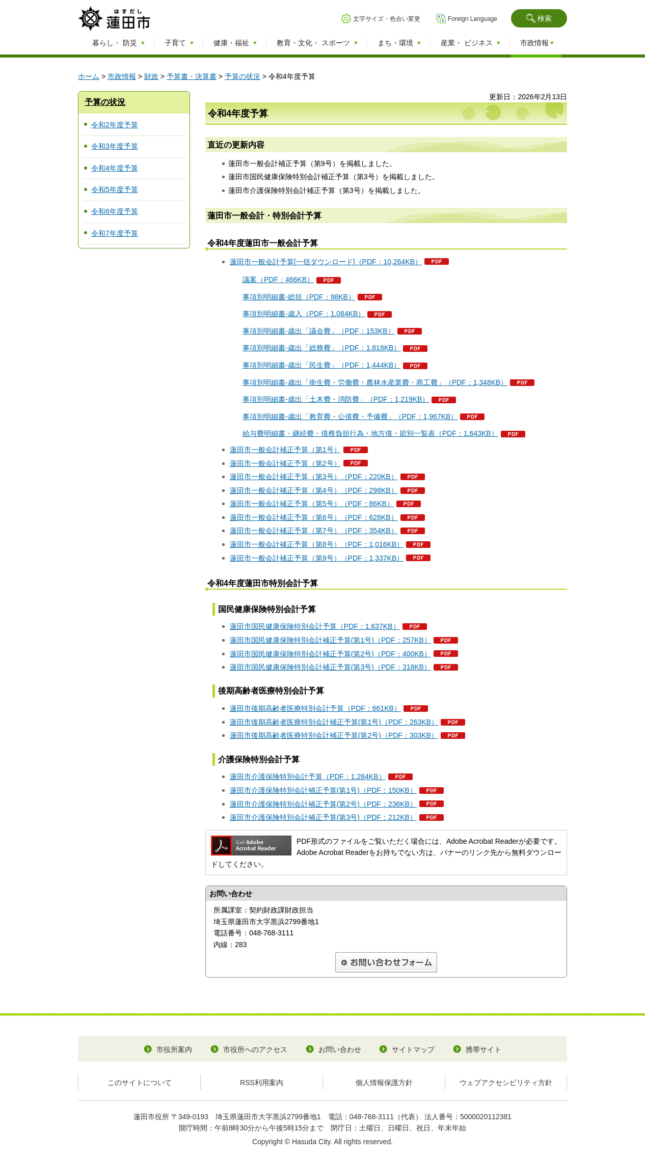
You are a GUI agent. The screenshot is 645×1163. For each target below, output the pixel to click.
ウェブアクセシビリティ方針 (506, 1082)
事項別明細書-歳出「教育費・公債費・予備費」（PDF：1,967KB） (350, 416)
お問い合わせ (339, 1049)
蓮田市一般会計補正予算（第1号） (285, 450)
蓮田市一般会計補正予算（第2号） (285, 463)
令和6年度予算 (114, 211)
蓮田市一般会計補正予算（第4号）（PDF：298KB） (314, 490)
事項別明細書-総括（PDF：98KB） (299, 297)
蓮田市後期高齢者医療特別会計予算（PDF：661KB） (315, 708)
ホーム (88, 76)
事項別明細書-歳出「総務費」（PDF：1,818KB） (321, 348)
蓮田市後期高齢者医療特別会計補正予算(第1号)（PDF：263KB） (334, 722)
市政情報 (122, 76)
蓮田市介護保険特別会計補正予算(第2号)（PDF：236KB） (323, 804)
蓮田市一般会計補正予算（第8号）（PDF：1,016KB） (317, 544)
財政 (151, 76)
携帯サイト (483, 1049)
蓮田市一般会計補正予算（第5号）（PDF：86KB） (312, 504)
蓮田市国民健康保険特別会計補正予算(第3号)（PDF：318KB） (330, 667)
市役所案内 (174, 1049)
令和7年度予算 (114, 233)
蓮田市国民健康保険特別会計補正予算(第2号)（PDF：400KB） (330, 654)
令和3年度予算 (114, 146)
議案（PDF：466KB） (278, 279)
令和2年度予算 (114, 125)
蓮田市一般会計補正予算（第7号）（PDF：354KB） (314, 531)
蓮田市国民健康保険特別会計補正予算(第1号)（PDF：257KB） (330, 640)
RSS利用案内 (261, 1082)
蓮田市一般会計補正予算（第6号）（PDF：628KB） (314, 517)
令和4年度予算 (114, 168)
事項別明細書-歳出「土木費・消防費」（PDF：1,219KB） (336, 399)
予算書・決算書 (192, 76)
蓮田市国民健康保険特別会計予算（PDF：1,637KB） (315, 626)
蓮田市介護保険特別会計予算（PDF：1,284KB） (308, 776)
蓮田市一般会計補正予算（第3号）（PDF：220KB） (314, 477)
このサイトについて (140, 1082)
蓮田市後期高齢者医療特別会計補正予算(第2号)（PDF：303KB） (334, 735)
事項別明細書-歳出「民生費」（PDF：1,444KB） (321, 365)
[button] (539, 18)
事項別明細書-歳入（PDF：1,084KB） (304, 314)
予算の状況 (242, 76)
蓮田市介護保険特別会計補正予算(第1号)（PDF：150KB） (323, 790)
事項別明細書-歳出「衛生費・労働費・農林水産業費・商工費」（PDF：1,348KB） (375, 382)
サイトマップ (413, 1049)
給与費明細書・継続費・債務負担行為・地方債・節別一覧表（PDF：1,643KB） (370, 433)
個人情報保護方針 (384, 1082)
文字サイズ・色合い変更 (386, 18)
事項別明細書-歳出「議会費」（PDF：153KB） (319, 331)
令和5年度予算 (114, 189)
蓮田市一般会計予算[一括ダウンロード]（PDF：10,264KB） (326, 262)
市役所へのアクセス (255, 1049)
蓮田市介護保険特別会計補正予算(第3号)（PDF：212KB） (323, 817)
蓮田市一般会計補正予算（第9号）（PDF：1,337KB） (317, 558)
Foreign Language (472, 18)
